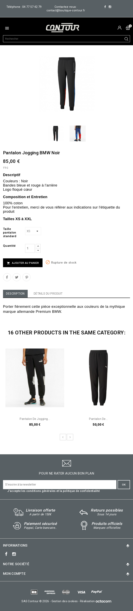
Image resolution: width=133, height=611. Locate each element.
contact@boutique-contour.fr (66, 10)
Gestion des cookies (65, 601)
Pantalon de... (98, 418)
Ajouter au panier (23, 263)
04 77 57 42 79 (32, 6)
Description (15, 293)
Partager (7, 277)
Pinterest (26, 277)
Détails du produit (48, 293)
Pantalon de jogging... (35, 418)
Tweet (16, 277)
